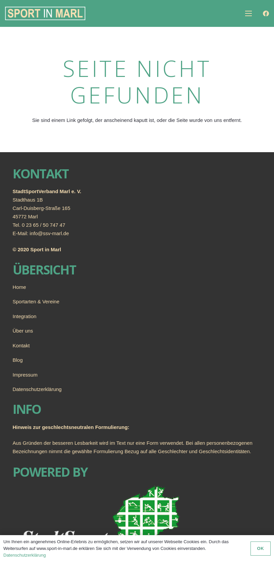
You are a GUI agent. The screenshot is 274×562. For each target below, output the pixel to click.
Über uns (23, 331)
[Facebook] (266, 13)
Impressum (25, 375)
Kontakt (21, 345)
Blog (18, 360)
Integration (25, 316)
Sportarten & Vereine (36, 301)
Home (19, 287)
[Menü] (248, 13)
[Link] (45, 13)
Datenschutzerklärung (37, 389)
